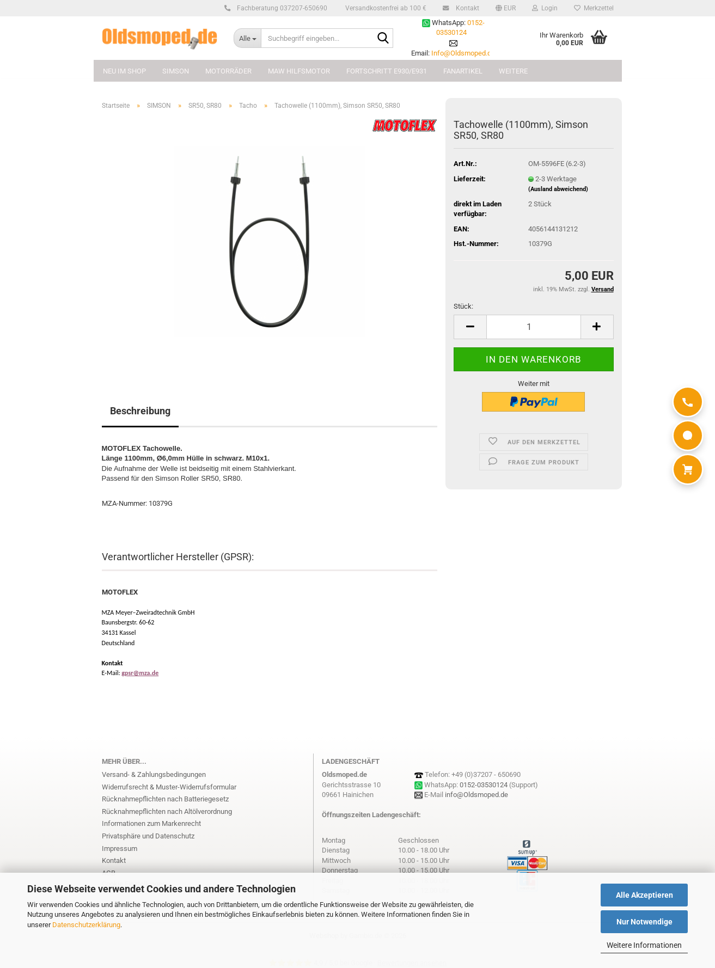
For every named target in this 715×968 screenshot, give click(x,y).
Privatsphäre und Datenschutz (148, 836)
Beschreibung (140, 410)
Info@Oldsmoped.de (463, 53)
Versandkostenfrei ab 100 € (385, 8)
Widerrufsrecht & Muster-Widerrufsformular (169, 787)
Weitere (513, 71)
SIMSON (175, 71)
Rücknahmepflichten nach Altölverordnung (167, 811)
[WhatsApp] (688, 435)
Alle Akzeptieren (644, 895)
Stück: (463, 306)
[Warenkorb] (688, 469)
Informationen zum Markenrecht (151, 823)
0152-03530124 (484, 785)
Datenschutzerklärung (86, 925)
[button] (505, 8)
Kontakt (466, 8)
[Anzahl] (533, 327)
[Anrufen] (688, 402)
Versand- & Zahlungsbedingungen (154, 774)
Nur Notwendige (644, 921)
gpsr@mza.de (139, 673)
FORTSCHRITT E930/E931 (386, 71)
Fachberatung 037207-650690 (280, 8)
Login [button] (545, 8)
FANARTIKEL (462, 71)
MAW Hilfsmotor (299, 71)
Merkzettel (594, 8)
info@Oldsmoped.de (476, 795)
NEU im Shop (124, 71)
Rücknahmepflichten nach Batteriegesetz (165, 799)
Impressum (119, 848)
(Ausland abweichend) (558, 189)
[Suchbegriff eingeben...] (247, 38)
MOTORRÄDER (228, 71)
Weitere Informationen (644, 945)
